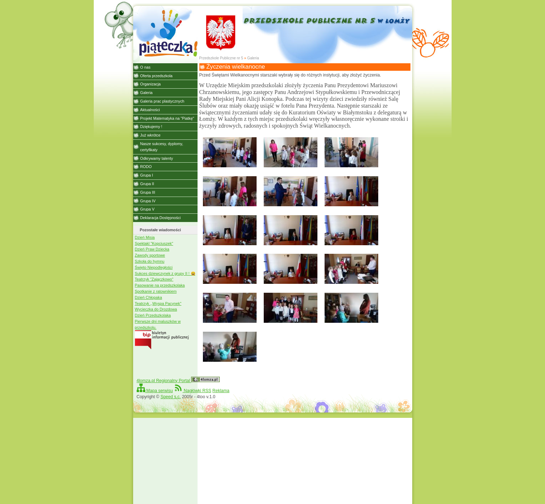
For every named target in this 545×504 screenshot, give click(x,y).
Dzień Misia (145, 237)
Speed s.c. (170, 396)
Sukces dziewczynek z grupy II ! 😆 (165, 273)
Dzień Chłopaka (148, 297)
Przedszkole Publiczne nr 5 (221, 58)
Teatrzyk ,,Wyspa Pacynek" (158, 303)
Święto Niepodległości (154, 267)
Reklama (221, 390)
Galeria (253, 58)
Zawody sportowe (150, 255)
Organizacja (150, 84)
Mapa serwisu (155, 390)
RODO (146, 166)
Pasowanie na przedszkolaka (160, 285)
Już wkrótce (150, 135)
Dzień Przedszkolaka (153, 315)
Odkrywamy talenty (156, 158)
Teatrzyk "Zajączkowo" (154, 279)
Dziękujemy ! (151, 126)
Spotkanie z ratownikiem (156, 291)
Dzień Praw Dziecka (152, 249)
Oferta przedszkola (156, 76)
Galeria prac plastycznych (162, 101)
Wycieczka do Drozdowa (156, 309)
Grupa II (147, 184)
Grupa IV (148, 201)
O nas (145, 67)
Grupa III (147, 192)
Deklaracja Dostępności (160, 218)
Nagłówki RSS (192, 390)
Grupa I (146, 175)
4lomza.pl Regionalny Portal (178, 380)
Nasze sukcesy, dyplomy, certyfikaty (161, 147)
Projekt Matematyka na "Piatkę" (167, 118)
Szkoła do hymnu (150, 261)
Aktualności (150, 110)
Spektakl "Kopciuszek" (154, 243)
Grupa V (147, 209)
